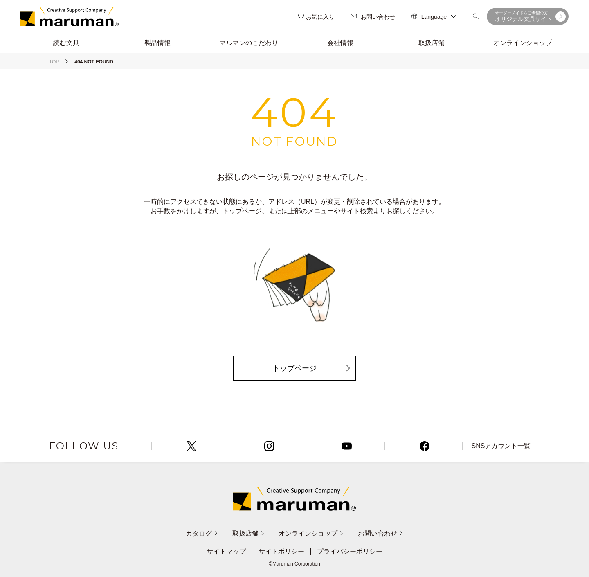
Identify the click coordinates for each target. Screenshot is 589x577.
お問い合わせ (373, 17)
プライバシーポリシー (349, 551)
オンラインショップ (311, 533)
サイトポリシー (281, 551)
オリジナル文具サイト (530, 16)
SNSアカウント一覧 (501, 445)
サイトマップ (226, 551)
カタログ (202, 533)
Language (433, 17)
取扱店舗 (248, 533)
